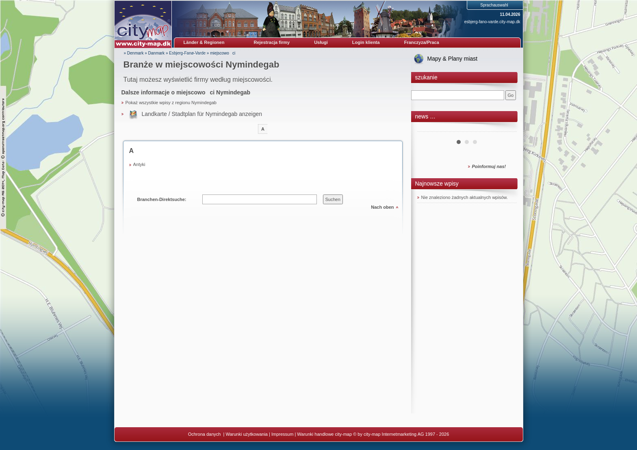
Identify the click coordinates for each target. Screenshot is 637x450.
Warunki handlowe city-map (324, 434)
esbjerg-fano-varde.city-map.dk (492, 22)
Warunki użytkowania (246, 434)
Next (506, 128)
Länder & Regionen (204, 42)
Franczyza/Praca (421, 42)
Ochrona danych (205, 434)
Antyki (139, 164)
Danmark (156, 53)
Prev (427, 128)
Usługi (321, 42)
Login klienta (366, 42)
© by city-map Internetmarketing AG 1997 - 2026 (401, 434)
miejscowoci (222, 53)
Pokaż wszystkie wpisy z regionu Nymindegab (171, 102)
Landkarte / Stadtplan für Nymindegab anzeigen (202, 114)
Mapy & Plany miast (452, 58)
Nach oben (382, 207)
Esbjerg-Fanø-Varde (187, 53)
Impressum (282, 434)
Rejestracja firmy (272, 42)
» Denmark (134, 53)
